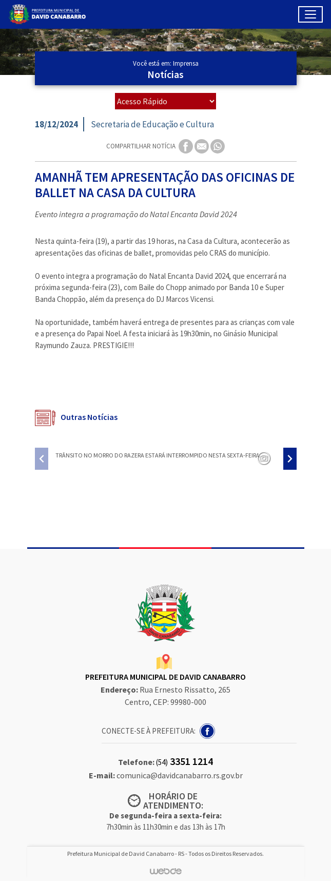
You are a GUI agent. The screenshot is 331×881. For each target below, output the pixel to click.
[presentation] (41, 459)
